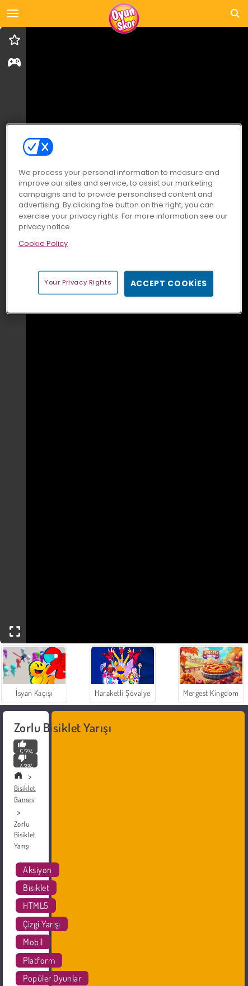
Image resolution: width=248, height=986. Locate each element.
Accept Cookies (169, 283)
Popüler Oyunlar (52, 978)
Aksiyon (37, 869)
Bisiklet (36, 887)
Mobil (33, 941)
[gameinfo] (14, 63)
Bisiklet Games (25, 794)
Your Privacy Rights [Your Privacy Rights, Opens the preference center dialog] (77, 282)
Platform (39, 960)
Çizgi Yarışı (41, 924)
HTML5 (35, 905)
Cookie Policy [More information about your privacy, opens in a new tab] (43, 243)
